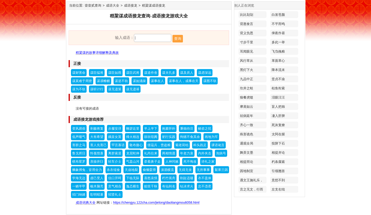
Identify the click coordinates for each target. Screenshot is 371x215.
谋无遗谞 (132, 89)
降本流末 (278, 70)
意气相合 (114, 186)
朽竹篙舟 (168, 178)
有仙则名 (168, 186)
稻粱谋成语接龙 (153, 5)
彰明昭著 (96, 194)
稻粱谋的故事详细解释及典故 (97, 52)
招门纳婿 (78, 194)
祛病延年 (246, 116)
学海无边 (78, 178)
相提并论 (278, 152)
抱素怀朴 (168, 128)
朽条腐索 (278, 162)
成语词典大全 (86, 202)
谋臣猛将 (96, 72)
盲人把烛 (278, 106)
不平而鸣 (278, 24)
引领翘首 (278, 171)
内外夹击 (204, 153)
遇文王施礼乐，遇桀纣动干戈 (251, 180)
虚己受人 (96, 178)
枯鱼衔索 (278, 88)
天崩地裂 (131, 170)
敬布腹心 (136, 145)
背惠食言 (246, 24)
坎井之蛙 (246, 88)
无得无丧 (185, 170)
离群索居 (114, 153)
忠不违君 (204, 186)
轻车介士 (114, 161)
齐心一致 (246, 125)
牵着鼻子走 (152, 161)
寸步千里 (246, 42)
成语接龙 (130, 5)
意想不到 (278, 180)
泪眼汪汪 (278, 97)
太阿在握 (278, 134)
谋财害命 (78, 72)
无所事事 (203, 170)
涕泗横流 (167, 170)
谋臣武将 (132, 72)
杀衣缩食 (113, 170)
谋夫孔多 (168, 72)
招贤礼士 (114, 194)
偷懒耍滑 (149, 170)
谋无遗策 (114, 89)
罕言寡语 (118, 145)
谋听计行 (96, 89)
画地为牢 (211, 137)
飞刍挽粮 (278, 51)
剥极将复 (96, 128)
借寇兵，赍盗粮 (159, 145)
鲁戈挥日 (78, 153)
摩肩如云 (246, 106)
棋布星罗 (78, 161)
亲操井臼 (96, 161)
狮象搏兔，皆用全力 (87, 170)
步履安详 (114, 128)
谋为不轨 (78, 89)
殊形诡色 (246, 134)
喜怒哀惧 (150, 178)
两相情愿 (168, 153)
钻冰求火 (186, 186)
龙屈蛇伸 (132, 153)
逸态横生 (132, 186)
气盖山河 (132, 161)
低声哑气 (78, 137)
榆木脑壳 (96, 186)
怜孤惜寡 (96, 153)
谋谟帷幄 (103, 81)
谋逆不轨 (121, 81)
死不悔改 (190, 161)
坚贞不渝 (278, 79)
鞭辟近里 (132, 128)
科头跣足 (200, 145)
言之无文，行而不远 (251, 190)
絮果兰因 (221, 170)
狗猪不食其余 (190, 137)
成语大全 (112, 5)
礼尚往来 (150, 153)
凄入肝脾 (278, 116)
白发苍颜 (278, 15)
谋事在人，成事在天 (184, 81)
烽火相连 (132, 137)
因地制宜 (246, 171)
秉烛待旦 (186, 128)
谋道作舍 (150, 72)
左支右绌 (278, 189)
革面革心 (278, 60)
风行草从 (246, 60)
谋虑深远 (204, 72)
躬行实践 (168, 137)
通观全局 (246, 143)
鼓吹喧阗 (150, 137)
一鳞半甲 (78, 186)
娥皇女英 (114, 137)
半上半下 (150, 128)
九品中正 (246, 79)
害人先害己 (98, 145)
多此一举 (278, 42)
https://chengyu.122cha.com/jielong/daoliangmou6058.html (156, 202)
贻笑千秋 (150, 186)
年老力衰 (186, 153)
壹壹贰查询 (93, 5)
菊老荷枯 (182, 145)
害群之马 (78, 145)
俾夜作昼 (278, 33)
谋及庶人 (186, 72)
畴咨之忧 (204, 128)
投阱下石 (278, 143)
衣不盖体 (204, 178)
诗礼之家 (208, 161)
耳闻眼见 (246, 51)
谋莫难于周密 (82, 81)
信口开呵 (114, 178)
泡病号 (221, 153)
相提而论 (246, 162)
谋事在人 (157, 81)
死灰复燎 (278, 125)
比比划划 (246, 15)
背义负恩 (246, 33)
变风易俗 (78, 128)
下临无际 (132, 178)
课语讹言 (218, 145)
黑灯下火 (246, 70)
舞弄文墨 (246, 152)
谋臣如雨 (114, 72)
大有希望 (96, 137)
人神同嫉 (172, 161)
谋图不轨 (209, 81)
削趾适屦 (186, 178)
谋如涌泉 (139, 81)
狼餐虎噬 (246, 97)
